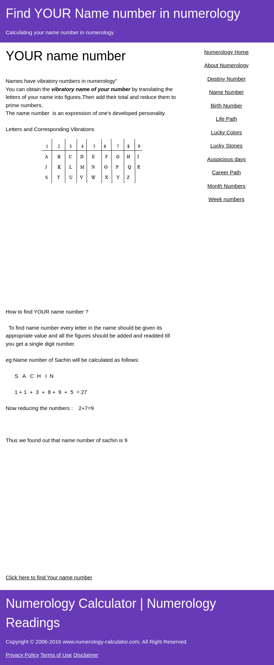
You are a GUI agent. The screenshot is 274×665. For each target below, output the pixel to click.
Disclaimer (85, 655)
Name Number (226, 92)
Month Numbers (226, 186)
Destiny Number (226, 79)
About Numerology (226, 65)
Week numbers (226, 199)
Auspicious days (226, 159)
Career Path (226, 172)
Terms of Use (56, 655)
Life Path (226, 119)
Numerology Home (226, 52)
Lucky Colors (226, 132)
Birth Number (226, 105)
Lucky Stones (226, 145)
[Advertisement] (92, 252)
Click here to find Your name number (49, 577)
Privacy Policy (22, 655)
